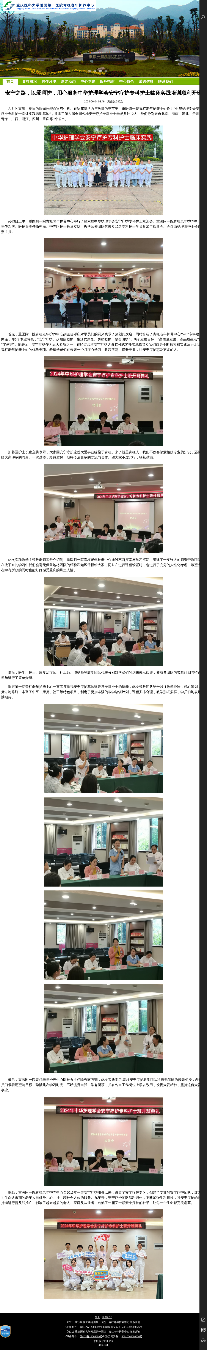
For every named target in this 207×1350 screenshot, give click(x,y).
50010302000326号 (132, 1326)
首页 (97, 1317)
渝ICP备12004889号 (91, 1326)
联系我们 (107, 1317)
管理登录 (108, 1341)
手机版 (97, 1341)
